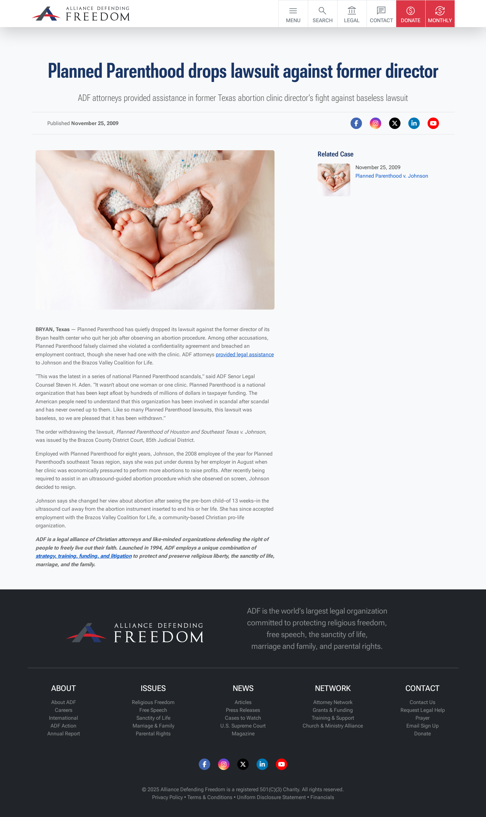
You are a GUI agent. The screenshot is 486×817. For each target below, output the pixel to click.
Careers (63, 710)
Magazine (243, 733)
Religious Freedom (153, 702)
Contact (381, 13)
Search (323, 13)
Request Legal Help (422, 710)
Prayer (422, 718)
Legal (352, 13)
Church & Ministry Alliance (333, 726)
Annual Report (63, 733)
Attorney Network (333, 702)
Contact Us (422, 702)
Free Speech (153, 710)
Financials (322, 797)
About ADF (63, 702)
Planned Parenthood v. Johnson (391, 176)
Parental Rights (153, 733)
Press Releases (243, 710)
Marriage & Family (153, 726)
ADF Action (63, 726)
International (63, 718)
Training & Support (333, 718)
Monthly (440, 13)
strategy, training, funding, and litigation (84, 556)
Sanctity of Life (153, 718)
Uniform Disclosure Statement (271, 797)
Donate (410, 13)
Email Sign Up (422, 726)
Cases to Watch (243, 718)
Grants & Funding (333, 710)
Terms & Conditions (209, 797)
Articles (243, 702)
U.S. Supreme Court (243, 726)
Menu (293, 13)
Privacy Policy (167, 797)
